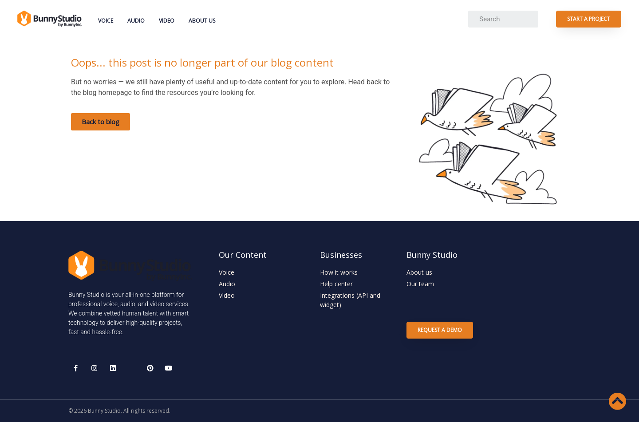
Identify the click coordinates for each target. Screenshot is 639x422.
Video (166, 20)
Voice (105, 20)
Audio (136, 20)
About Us (202, 20)
